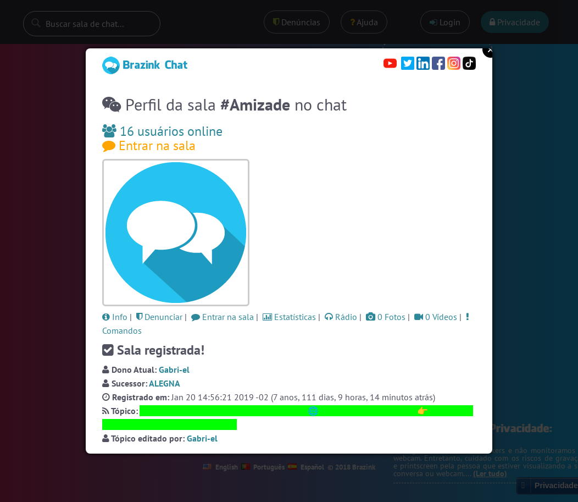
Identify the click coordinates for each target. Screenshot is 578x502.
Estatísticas (289, 316)
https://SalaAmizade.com (368, 410)
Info (114, 316)
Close (490, 49)
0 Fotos (385, 316)
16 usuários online (162, 131)
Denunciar (159, 316)
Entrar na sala (149, 145)
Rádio (341, 316)
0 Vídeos (435, 316)
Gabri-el (174, 369)
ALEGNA (164, 383)
